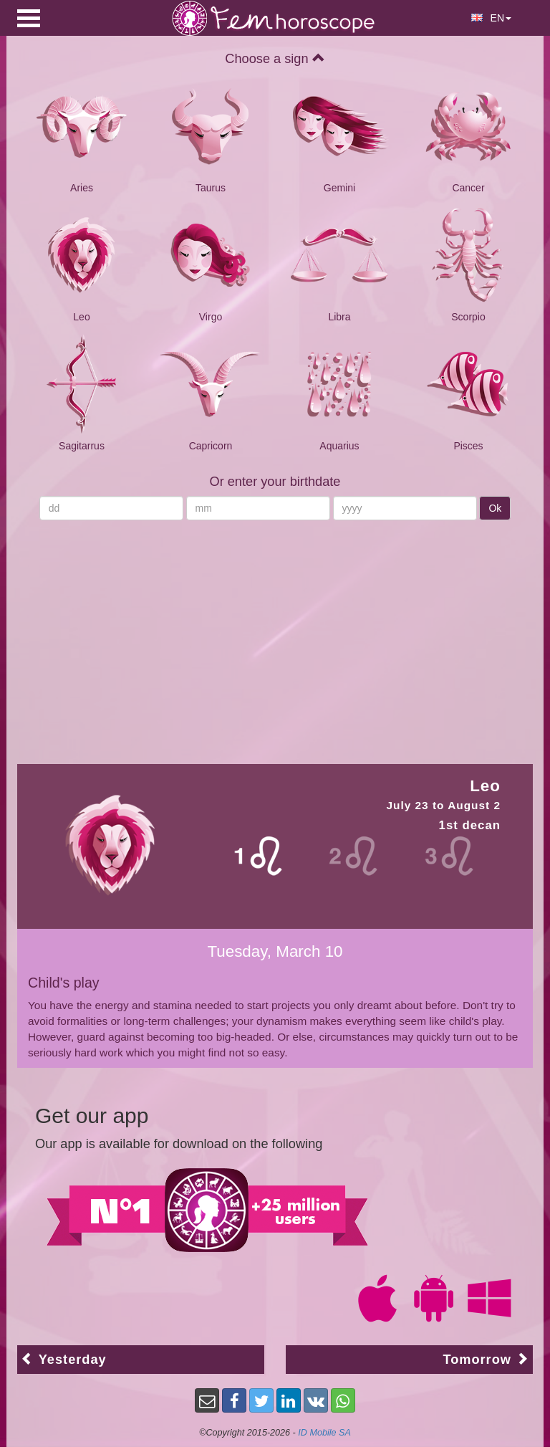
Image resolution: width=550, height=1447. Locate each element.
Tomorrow (486, 1359)
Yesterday (64, 1359)
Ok (494, 508)
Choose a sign (274, 59)
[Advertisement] (275, 635)
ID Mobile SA (324, 1433)
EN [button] (491, 18)
